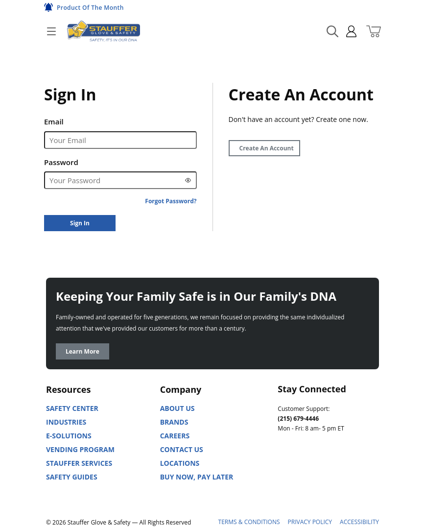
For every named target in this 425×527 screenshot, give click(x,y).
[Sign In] (80, 223)
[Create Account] (264, 148)
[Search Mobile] (332, 31)
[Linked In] (285, 472)
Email (54, 121)
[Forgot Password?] (170, 201)
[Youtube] (307, 472)
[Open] (51, 31)
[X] (350, 472)
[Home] (103, 31)
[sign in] (347, 31)
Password (61, 162)
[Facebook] (328, 472)
